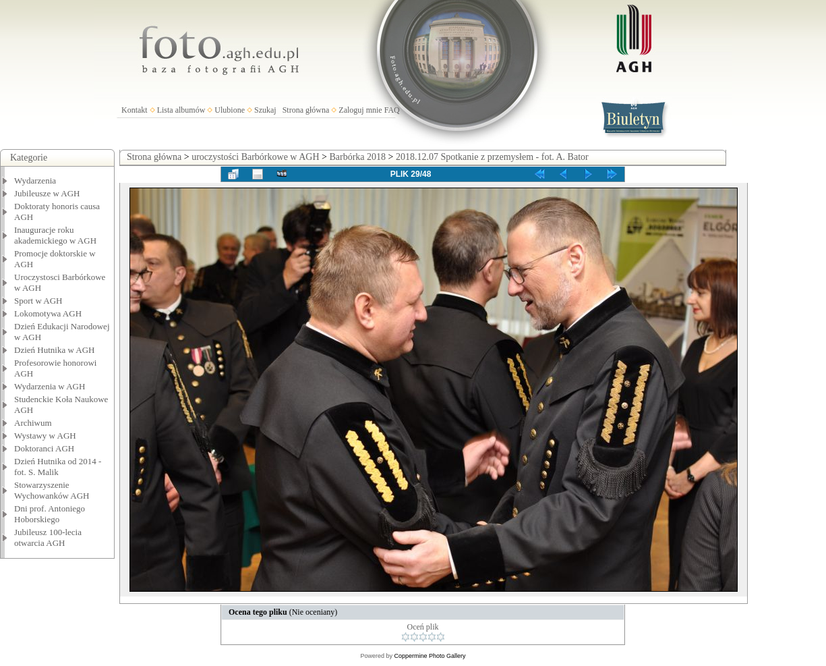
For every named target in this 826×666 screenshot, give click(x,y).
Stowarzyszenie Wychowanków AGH (52, 490)
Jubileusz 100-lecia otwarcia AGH (48, 537)
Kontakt (134, 110)
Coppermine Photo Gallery (429, 656)
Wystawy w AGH (45, 436)
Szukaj (265, 110)
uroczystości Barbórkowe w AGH (255, 157)
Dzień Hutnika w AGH (54, 350)
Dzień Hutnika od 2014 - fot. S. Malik (57, 466)
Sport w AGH (38, 301)
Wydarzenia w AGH (49, 386)
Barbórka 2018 (357, 157)
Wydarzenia (35, 180)
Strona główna (306, 110)
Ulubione (229, 110)
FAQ (392, 110)
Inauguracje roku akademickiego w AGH (55, 235)
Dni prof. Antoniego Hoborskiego (49, 513)
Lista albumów (181, 110)
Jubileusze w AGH (47, 193)
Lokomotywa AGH (48, 313)
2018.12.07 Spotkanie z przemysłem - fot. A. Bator (492, 157)
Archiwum (33, 423)
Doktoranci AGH (44, 448)
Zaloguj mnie (360, 110)
